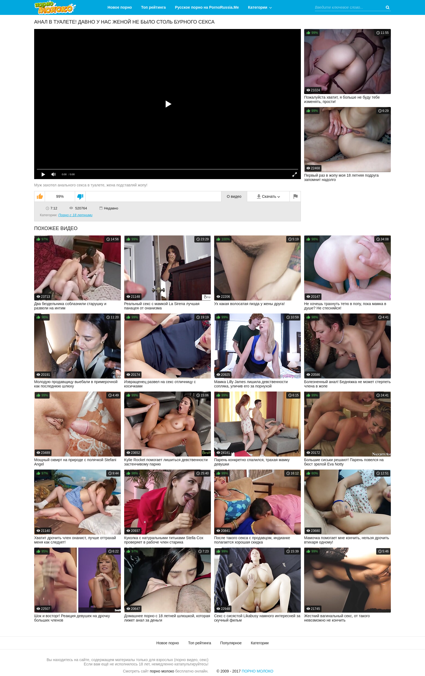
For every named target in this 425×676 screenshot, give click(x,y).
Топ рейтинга (153, 7)
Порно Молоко (257, 671)
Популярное (231, 643)
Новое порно (120, 7)
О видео (234, 196)
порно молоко (162, 671)
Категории (257, 7)
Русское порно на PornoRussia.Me (207, 7)
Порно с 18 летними (75, 215)
